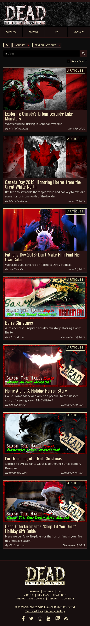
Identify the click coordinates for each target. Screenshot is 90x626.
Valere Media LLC (37, 606)
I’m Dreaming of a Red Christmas (33, 458)
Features (59, 595)
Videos (28, 595)
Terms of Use (34, 611)
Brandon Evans (18, 472)
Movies (48, 591)
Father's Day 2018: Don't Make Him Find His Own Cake (42, 257)
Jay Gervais (16, 269)
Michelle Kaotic (18, 128)
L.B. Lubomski (17, 404)
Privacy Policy (55, 611)
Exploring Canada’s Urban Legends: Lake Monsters (39, 116)
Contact (68, 599)
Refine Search (79, 61)
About (53, 599)
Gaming (34, 591)
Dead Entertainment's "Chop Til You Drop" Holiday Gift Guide (40, 528)
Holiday (19, 45)
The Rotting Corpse (29, 599)
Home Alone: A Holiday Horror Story (36, 390)
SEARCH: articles (45, 45)
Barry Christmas (19, 322)
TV (59, 591)
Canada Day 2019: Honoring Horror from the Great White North (43, 184)
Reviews (43, 595)
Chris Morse (16, 337)
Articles (75, 71)
